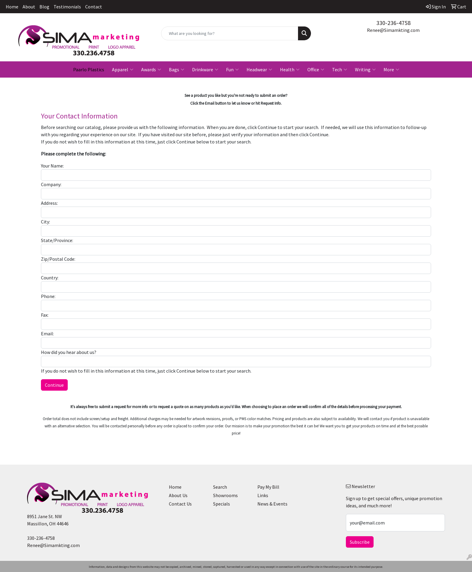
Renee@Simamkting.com (393, 30)
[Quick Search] (230, 33)
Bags (176, 69)
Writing (365, 69)
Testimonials (67, 7)
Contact (93, 7)
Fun (232, 69)
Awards (151, 69)
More (391, 69)
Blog (44, 7)
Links (262, 495)
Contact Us (180, 504)
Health (290, 69)
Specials (221, 504)
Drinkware (205, 69)
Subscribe (360, 542)
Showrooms (225, 495)
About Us (178, 495)
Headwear (259, 69)
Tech (339, 69)
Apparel (122, 69)
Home (12, 7)
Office (315, 69)
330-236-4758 (393, 22)
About (29, 7)
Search (220, 487)
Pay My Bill (268, 487)
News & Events (272, 504)
